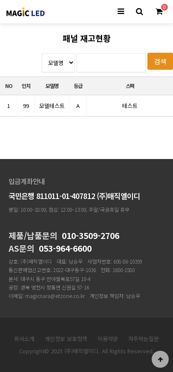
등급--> (58, 62)
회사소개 (24, 339)
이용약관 (108, 339)
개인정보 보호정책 (66, 339)
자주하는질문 (143, 339)
